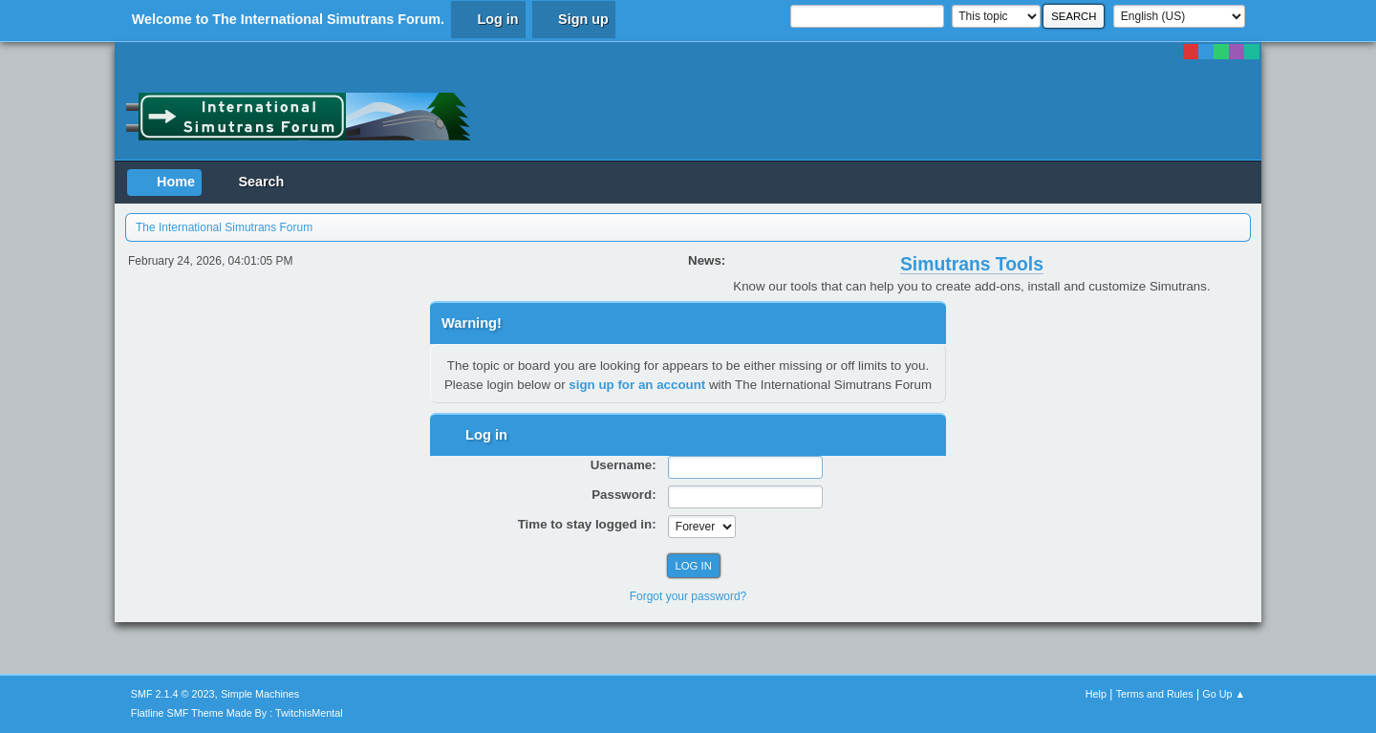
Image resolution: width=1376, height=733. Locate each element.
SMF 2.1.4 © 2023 (173, 694)
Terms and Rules (1154, 694)
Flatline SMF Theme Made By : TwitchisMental (237, 713)
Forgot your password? (688, 596)
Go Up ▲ (1223, 694)
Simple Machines (260, 694)
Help (1096, 694)
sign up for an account (637, 384)
